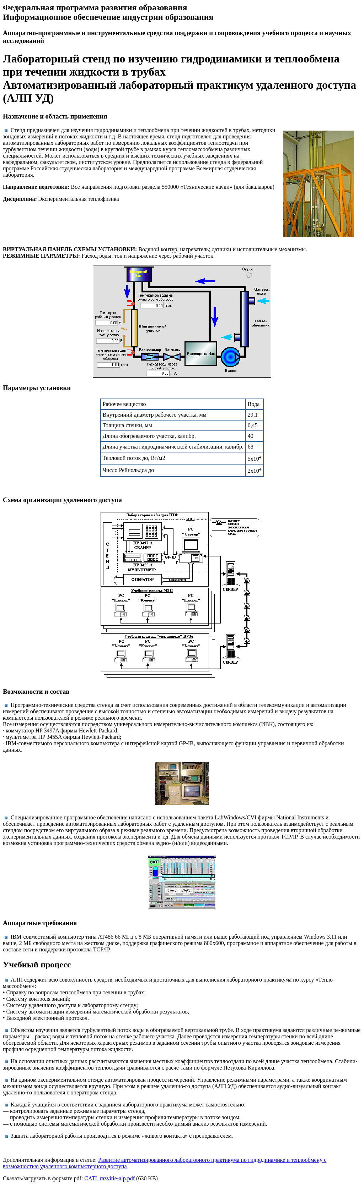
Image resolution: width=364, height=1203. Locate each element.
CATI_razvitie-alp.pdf (109, 1178)
